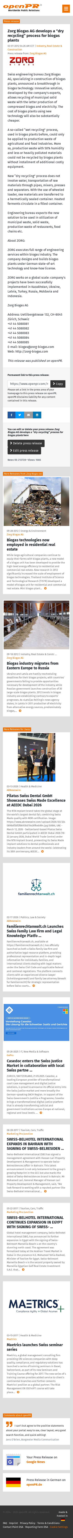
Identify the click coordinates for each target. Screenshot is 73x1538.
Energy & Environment (33, 530)
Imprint (13, 1523)
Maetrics (12, 1339)
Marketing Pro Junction (20, 1133)
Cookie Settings (59, 1526)
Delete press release (26, 443)
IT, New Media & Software (34, 1051)
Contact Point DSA (13, 1526)
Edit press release (24, 450)
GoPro (10, 1055)
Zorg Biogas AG (38, 53)
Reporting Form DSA (36, 1526)
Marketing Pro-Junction (20, 1212)
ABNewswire (14, 790)
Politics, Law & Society (32, 917)
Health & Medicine (31, 786)
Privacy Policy (27, 1523)
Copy (58, 384)
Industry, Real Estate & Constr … (39, 654)
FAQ (5, 1523)
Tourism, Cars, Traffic (32, 1130)
